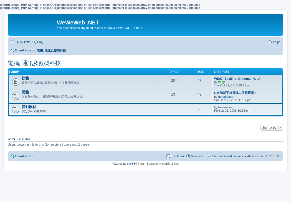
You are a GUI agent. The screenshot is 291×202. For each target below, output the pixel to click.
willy (221, 82)
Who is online (19, 139)
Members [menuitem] (197, 156)
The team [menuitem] (177, 156)
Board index (24, 156)
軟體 (25, 78)
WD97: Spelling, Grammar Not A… (239, 78)
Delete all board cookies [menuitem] (227, 156)
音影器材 (29, 107)
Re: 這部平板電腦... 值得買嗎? (235, 92)
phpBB (131, 163)
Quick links (23, 42)
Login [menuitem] (276, 42)
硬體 (25, 92)
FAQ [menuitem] (40, 42)
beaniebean (226, 96)
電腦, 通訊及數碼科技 (34, 63)
